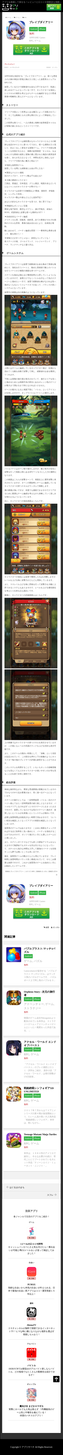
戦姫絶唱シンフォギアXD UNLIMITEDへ (31, 1106)
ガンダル (56, 927)
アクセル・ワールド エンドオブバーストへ (31, 1060)
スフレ (50, 1195)
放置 (47, 927)
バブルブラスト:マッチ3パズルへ (31, 965)
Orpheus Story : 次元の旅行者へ (31, 1012)
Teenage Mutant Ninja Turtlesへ (31, 1150)
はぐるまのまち (17, 1187)
